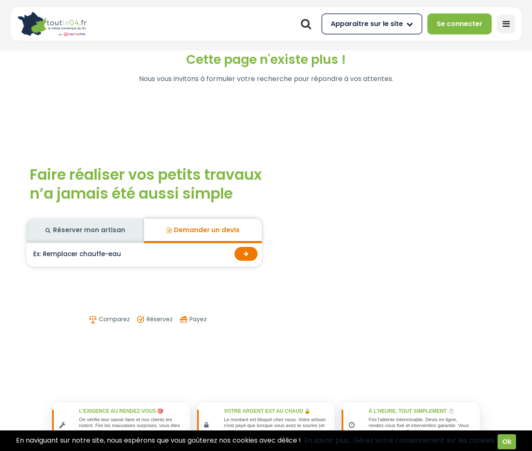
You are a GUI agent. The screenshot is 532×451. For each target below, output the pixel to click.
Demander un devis (203, 229)
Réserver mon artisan (85, 229)
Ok (506, 441)
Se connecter (459, 24)
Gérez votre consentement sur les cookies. (424, 440)
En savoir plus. (327, 440)
